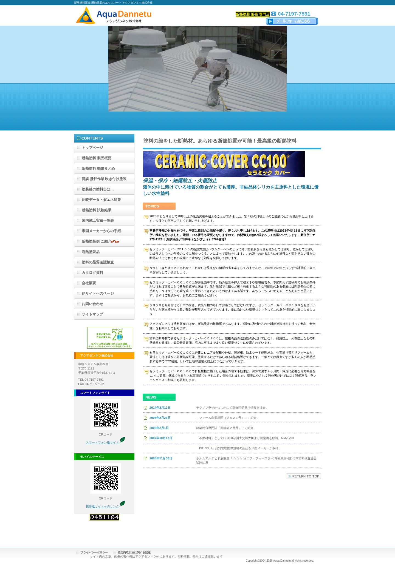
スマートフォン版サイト (102, 442)
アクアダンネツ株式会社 (129, 15)
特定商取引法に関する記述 (134, 552)
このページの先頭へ (304, 476)
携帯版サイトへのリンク (102, 506)
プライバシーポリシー (94, 552)
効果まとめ (98, 168)
